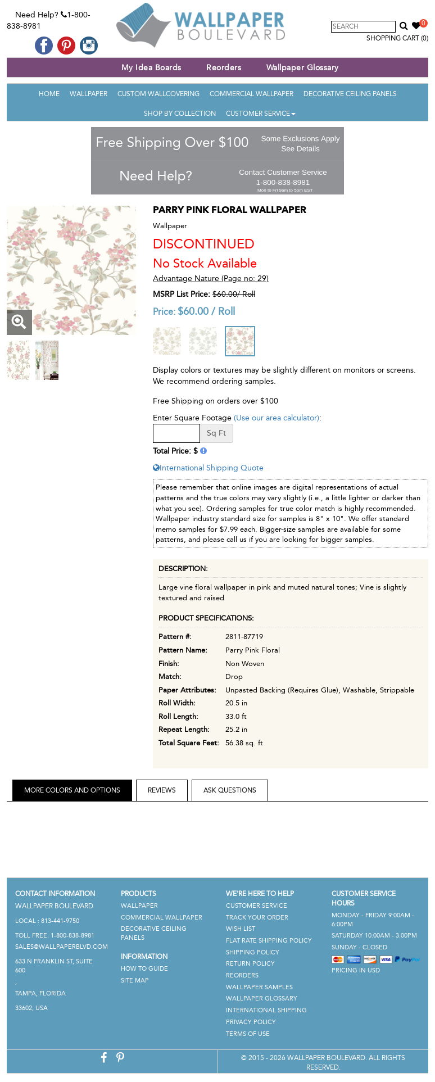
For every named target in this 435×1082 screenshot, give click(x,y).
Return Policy (250, 963)
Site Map (135, 980)
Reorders (223, 68)
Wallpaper (88, 94)
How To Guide (144, 968)
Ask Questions (229, 790)
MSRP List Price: (181, 294)
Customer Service (261, 113)
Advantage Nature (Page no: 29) (211, 278)
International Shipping (266, 1010)
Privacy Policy (251, 1022)
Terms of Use (248, 1034)
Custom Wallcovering (158, 94)
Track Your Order (257, 917)
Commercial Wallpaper (251, 94)
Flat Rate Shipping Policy (269, 940)
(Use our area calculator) (276, 418)
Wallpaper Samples (259, 987)
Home (49, 94)
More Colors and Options (72, 790)
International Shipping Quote (208, 468)
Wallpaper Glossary (302, 68)
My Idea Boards (151, 68)
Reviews (162, 790)
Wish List (240, 928)
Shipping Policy (252, 952)
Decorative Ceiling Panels (350, 94)
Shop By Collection (180, 113)
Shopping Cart (397, 38)
